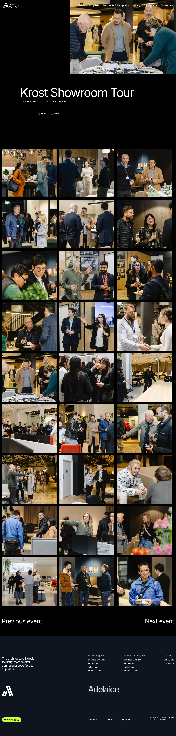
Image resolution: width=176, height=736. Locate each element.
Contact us (166, 5)
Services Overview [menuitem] (97, 660)
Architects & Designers (116, 5)
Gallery (136, 5)
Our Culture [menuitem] (169, 660)
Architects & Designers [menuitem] (134, 655)
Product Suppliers (89, 5)
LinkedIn (109, 719)
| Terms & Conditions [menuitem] (167, 717)
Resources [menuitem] (93, 663)
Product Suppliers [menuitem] (96, 655)
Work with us (11, 719)
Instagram (126, 719)
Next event (159, 621)
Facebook (92, 719)
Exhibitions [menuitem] (93, 667)
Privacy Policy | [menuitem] (155, 717)
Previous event (22, 621)
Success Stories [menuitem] (95, 670)
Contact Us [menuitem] (169, 663)
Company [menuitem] (168, 655)
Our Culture (150, 5)
